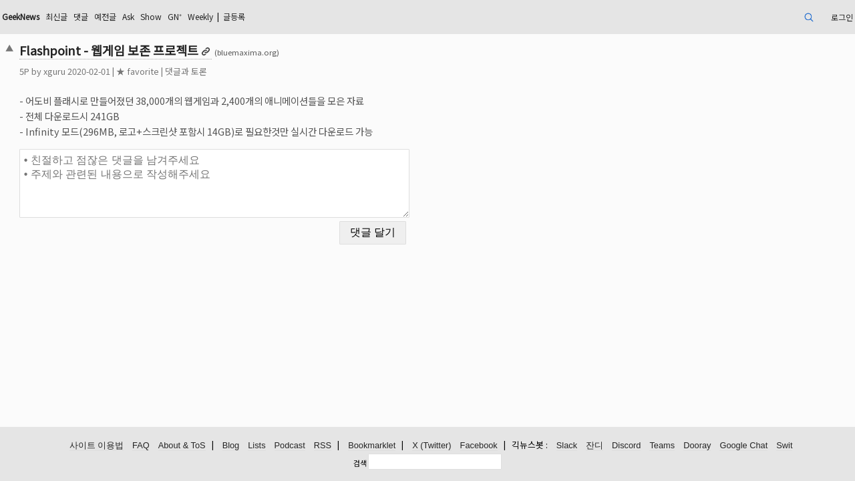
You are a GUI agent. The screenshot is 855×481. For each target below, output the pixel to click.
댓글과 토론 (268, 71)
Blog (231, 446)
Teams (662, 446)
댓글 (182, 16)
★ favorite (219, 71)
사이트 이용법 (96, 446)
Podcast (290, 446)
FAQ (141, 446)
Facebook (479, 446)
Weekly (322, 16)
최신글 (155, 16)
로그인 (754, 16)
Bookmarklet (371, 446)
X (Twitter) (431, 446)
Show (264, 16)
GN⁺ (291, 16)
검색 (360, 463)
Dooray (697, 446)
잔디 (594, 446)
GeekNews (112, 16)
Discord (626, 446)
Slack (566, 446)
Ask (237, 16)
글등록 (364, 16)
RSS (322, 446)
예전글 (210, 16)
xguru (137, 71)
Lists (256, 446)
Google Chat (743, 446)
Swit (784, 446)
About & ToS (182, 446)
